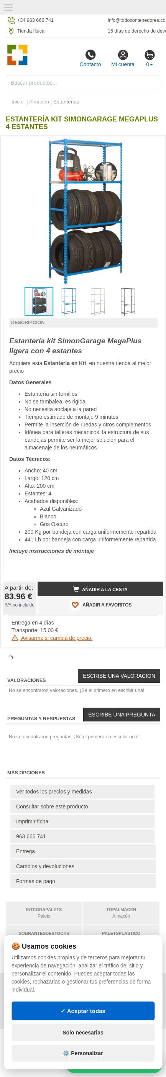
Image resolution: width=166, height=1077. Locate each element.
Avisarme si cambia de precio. (52, 638)
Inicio (18, 102)
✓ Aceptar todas (83, 1011)
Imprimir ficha (32, 821)
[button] (151, 144)
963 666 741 (31, 836)
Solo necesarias (83, 1032)
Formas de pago (35, 881)
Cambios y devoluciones (45, 866)
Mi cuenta (123, 58)
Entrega (25, 851)
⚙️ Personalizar (83, 1053)
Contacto (90, 58)
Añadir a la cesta (100, 589)
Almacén (39, 102)
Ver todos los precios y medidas (54, 791)
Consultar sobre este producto (52, 806)
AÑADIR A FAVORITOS (100, 604)
